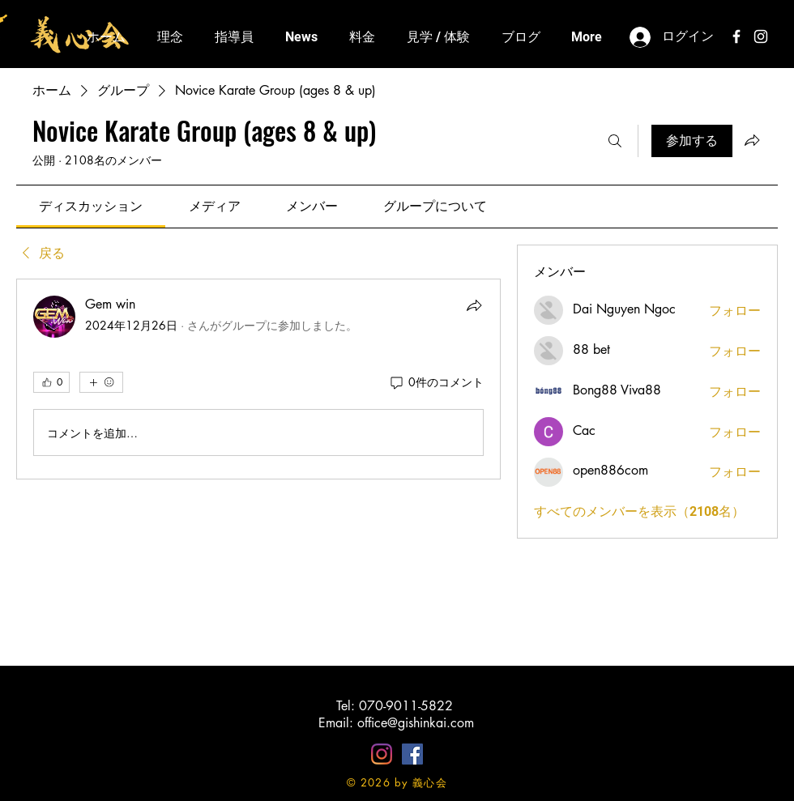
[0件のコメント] (436, 382)
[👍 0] (51, 382)
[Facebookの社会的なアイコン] (412, 754)
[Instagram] (381, 754)
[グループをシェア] (752, 140)
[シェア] (474, 305)
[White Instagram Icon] (761, 36)
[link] (91, 206)
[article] (258, 379)
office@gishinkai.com (415, 722)
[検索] (615, 141)
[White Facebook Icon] (736, 36)
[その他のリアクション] (101, 382)
